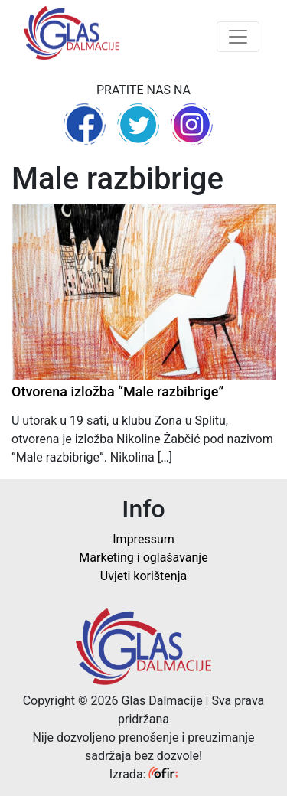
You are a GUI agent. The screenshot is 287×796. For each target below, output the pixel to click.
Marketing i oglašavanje (143, 557)
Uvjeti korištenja (143, 576)
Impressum (143, 539)
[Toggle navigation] (238, 36)
